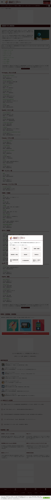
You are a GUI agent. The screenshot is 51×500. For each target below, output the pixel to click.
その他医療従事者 (25, 260)
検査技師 (25, 254)
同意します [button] (46, 497)
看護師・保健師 (36, 248)
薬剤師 (25, 248)
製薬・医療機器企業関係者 (14, 260)
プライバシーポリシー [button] (16, 498)
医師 (14, 248)
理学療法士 (37, 254)
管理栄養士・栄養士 (14, 254)
